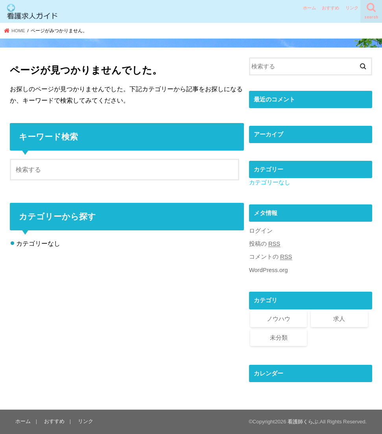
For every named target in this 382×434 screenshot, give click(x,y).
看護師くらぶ (303, 422)
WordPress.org (268, 270)
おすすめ (330, 8)
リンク (351, 8)
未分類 (279, 338)
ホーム (309, 8)
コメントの (270, 257)
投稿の (265, 244)
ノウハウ (278, 319)
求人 (339, 319)
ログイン (261, 231)
